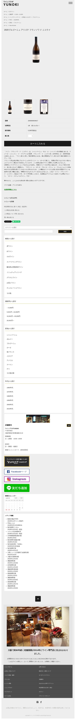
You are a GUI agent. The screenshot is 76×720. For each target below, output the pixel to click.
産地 (10, 22)
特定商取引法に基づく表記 (45, 687)
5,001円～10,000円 (13, 312)
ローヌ (9, 347)
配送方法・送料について (45, 671)
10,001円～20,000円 (13, 316)
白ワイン (11, 11)
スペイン (10, 364)
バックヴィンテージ (14, 17)
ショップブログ (8, 687)
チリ (8, 369)
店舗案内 (8, 425)
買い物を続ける (9, 217)
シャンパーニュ (12, 335)
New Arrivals (12, 25)
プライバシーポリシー (44, 695)
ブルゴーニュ (36, 17)
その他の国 (10, 373)
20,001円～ (10, 320)
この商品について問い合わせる (14, 214)
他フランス (10, 352)
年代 (10, 20)
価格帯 (11, 14)
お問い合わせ (42, 666)
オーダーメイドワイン (44, 675)
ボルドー (10, 339)
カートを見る (7, 695)
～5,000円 (10, 308)
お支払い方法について (9, 671)
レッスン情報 (7, 683)
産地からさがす (26, 17)
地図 (69, 425)
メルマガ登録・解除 (9, 675)
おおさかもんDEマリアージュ (46, 683)
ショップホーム (8, 666)
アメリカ (10, 360)
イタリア (10, 356)
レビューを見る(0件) (10, 198)
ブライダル (7, 679)
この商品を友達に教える (11, 210)
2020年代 (16, 20)
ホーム (5, 11)
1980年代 (10, 396)
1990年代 (10, 400)
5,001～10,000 (19, 14)
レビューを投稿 (9, 201)
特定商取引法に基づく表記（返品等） (16, 206)
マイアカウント (8, 691)
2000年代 (10, 404)
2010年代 (10, 409)
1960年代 (10, 387)
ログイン (41, 691)
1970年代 (10, 392)
